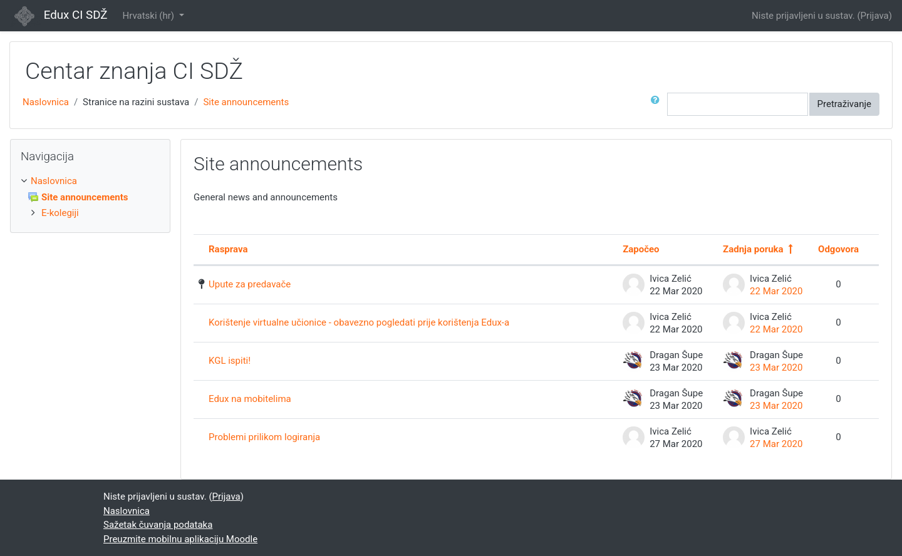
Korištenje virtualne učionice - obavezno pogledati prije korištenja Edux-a (359, 322)
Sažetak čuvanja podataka (157, 524)
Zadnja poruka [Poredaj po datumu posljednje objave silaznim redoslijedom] (753, 249)
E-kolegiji (60, 213)
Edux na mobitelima (250, 398)
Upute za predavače (250, 284)
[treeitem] (90, 181)
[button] (658, 104)
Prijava (875, 15)
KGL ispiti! (230, 360)
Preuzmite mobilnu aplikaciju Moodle (180, 539)
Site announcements (246, 102)
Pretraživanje (844, 104)
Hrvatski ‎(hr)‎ (149, 15)
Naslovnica (46, 102)
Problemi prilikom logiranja (264, 437)
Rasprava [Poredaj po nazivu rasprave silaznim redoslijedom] (228, 249)
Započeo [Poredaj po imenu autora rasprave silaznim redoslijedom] (641, 249)
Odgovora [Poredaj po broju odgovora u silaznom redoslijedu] (838, 249)
